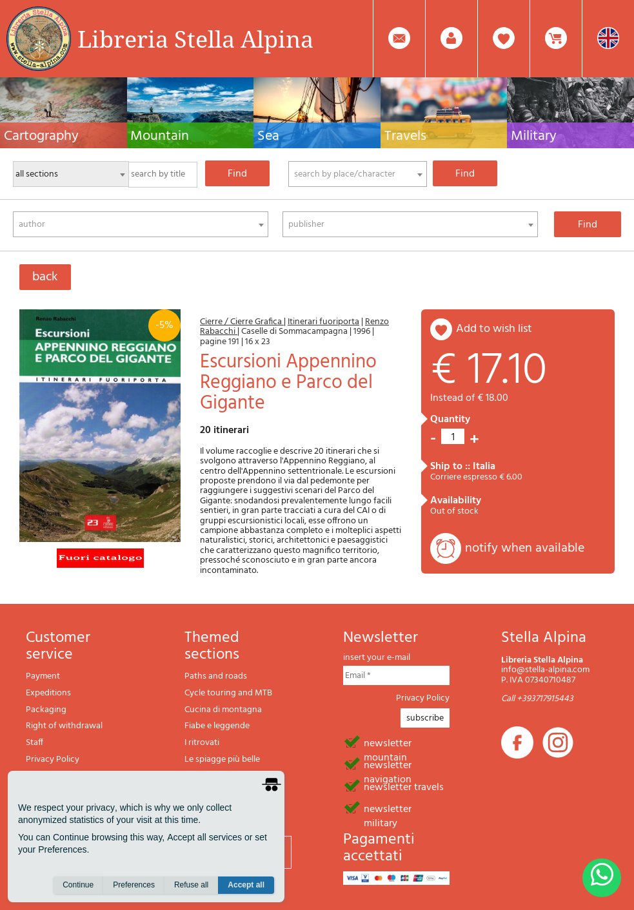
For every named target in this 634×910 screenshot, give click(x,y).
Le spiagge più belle (222, 759)
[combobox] (357, 174)
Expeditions (48, 693)
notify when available (524, 548)
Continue (78, 884)
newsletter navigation (387, 764)
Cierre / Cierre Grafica (242, 322)
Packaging (46, 710)
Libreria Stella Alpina (195, 38)
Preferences (134, 884)
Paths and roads (215, 676)
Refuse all (191, 884)
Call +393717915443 (537, 699)
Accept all (246, 884)
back (45, 277)
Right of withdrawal (64, 726)
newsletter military (387, 808)
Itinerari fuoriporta (323, 322)
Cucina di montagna (223, 710)
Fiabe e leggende (217, 726)
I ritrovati (201, 743)
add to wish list (494, 329)
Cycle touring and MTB (228, 693)
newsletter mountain (387, 742)
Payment (43, 676)
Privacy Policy (52, 759)
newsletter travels (404, 786)
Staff (34, 743)
